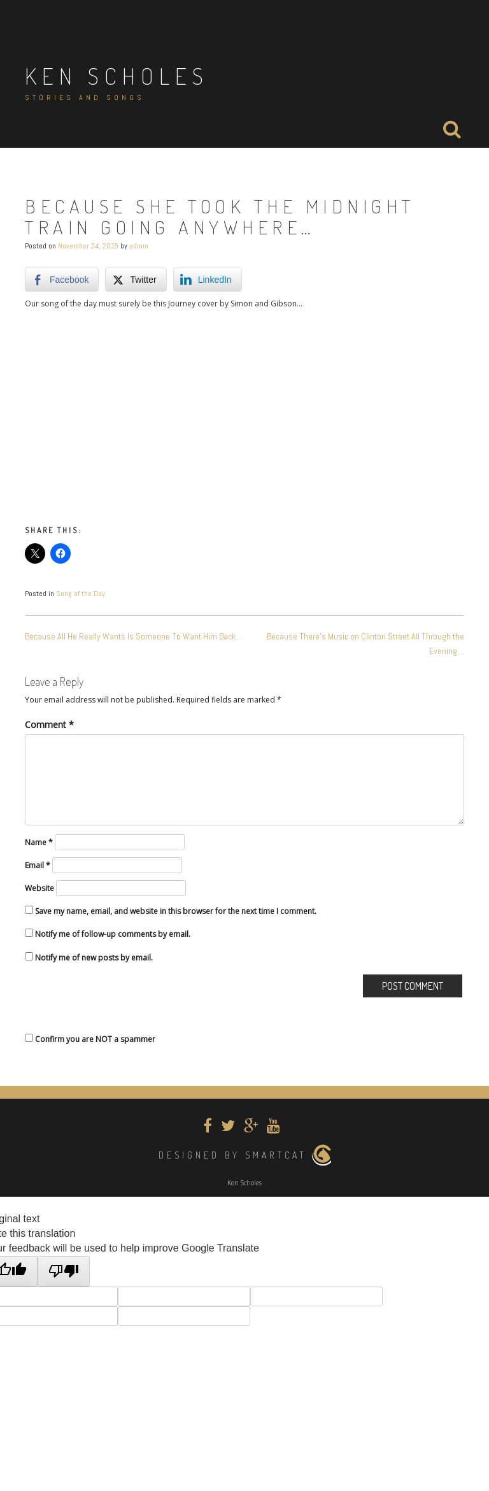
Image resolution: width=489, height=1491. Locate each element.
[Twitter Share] (135, 280)
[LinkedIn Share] (207, 280)
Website (39, 888)
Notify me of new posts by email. (94, 957)
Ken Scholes (117, 75)
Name (39, 842)
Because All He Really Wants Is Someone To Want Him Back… (134, 636)
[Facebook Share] (62, 280)
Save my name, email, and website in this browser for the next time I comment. (175, 911)
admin (138, 246)
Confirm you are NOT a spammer (90, 1039)
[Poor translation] (64, 1271)
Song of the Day (80, 594)
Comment (49, 724)
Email (37, 865)
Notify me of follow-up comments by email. (112, 934)
